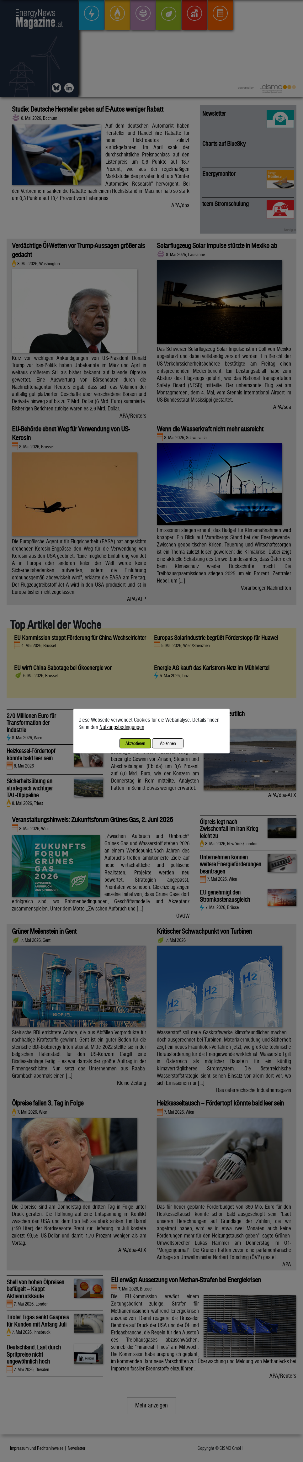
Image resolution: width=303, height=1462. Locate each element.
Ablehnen (168, 743)
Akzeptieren (135, 743)
